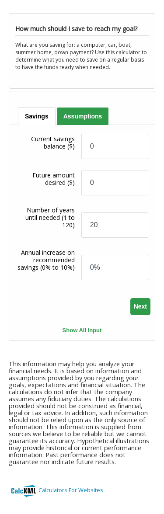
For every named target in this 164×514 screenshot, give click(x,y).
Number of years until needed (50, 217)
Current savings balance (53, 142)
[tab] (37, 116)
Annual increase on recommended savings (46, 259)
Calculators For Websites (70, 490)
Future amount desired (53, 179)
